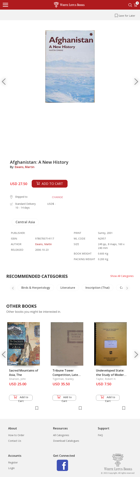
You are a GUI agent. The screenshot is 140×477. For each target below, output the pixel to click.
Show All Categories (122, 276)
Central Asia (25, 222)
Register (13, 462)
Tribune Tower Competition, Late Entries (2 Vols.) (65, 374)
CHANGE (57, 197)
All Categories (61, 435)
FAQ (100, 435)
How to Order (16, 435)
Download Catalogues (66, 440)
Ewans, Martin (24, 167)
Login (11, 468)
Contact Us (14, 440)
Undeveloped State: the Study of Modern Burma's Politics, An (111, 374)
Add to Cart (20, 398)
